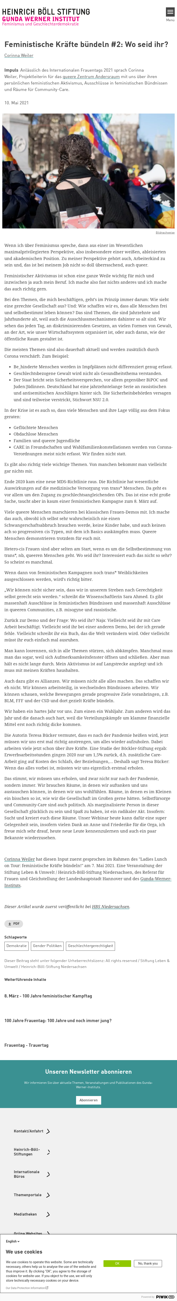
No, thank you (148, 1263)
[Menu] (170, 12)
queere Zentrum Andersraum (91, 77)
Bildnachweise (165, 232)
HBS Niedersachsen (110, 906)
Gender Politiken (47, 946)
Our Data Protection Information (25, 1288)
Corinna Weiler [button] (18, 56)
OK (117, 1263)
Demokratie (16, 946)
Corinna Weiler (19, 859)
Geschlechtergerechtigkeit (90, 946)
